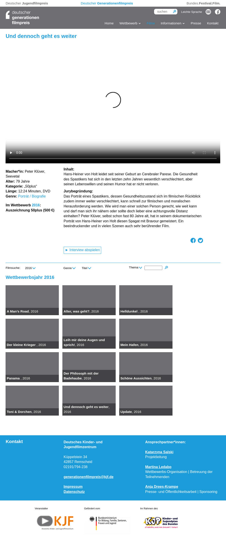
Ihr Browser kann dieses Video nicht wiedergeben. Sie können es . (113, 102)
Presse (196, 23)
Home (109, 23)
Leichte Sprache (191, 12)
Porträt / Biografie (32, 196)
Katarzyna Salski (159, 452)
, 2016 (22, 311)
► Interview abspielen (82, 250)
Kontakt (212, 23)
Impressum (73, 486)
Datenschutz (74, 492)
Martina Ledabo (158, 467)
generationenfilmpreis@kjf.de (89, 477)
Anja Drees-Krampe (161, 486)
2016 (36, 205)
